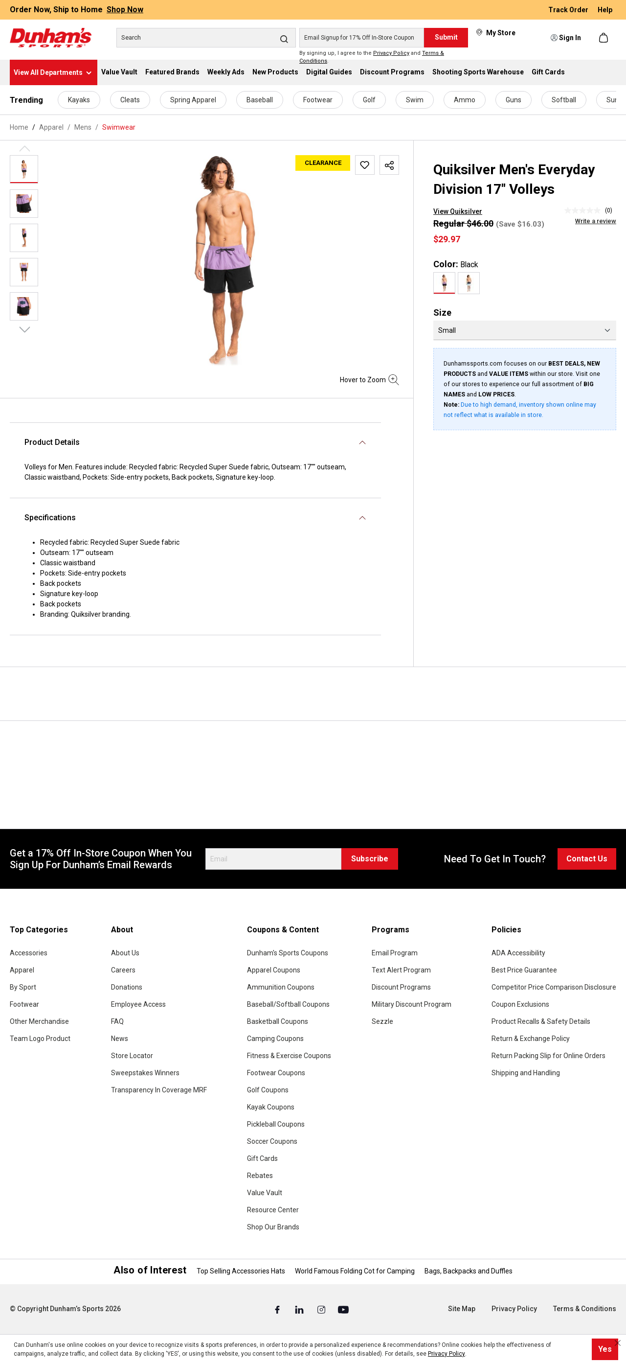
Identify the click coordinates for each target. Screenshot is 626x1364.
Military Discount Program (411, 1004)
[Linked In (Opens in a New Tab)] (300, 1309)
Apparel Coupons (273, 970)
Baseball (259, 100)
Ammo (464, 100)
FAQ (117, 1021)
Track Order (569, 10)
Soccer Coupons (272, 1141)
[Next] (25, 329)
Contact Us (586, 858)
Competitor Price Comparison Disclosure (554, 987)
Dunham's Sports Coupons (287, 953)
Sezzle (382, 1021)
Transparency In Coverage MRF (159, 1090)
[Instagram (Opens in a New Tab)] (322, 1309)
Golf (369, 100)
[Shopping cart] (604, 37)
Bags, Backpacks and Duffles (469, 1271)
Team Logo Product (40, 1038)
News (119, 1038)
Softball (564, 100)
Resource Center (273, 1210)
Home (19, 127)
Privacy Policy (391, 53)
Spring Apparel (193, 100)
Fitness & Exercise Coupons (289, 1056)
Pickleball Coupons (276, 1124)
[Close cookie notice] (617, 1343)
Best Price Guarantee (524, 970)
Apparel (22, 970)
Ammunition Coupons (280, 987)
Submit (446, 37)
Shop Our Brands (273, 1227)
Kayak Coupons (270, 1107)
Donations (126, 987)
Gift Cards (262, 1158)
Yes (605, 1349)
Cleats (130, 100)
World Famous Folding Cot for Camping (355, 1271)
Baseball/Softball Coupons (288, 1004)
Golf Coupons (268, 1090)
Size (442, 312)
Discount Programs (401, 987)
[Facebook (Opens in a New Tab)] (278, 1309)
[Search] (206, 37)
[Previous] (25, 147)
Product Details (52, 442)
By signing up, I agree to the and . (371, 57)
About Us (125, 953)
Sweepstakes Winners (145, 1073)
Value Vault (264, 1193)
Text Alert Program (401, 970)
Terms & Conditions (584, 1309)
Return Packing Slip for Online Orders (548, 1056)
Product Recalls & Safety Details (541, 1021)
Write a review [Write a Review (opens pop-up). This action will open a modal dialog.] (595, 221)
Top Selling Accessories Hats (241, 1271)
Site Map (461, 1309)
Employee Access (138, 1004)
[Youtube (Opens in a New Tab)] (343, 1309)
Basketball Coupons (277, 1021)
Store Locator (132, 1056)
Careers (123, 970)
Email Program (395, 953)
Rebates (260, 1175)
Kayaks (79, 100)
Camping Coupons (275, 1038)
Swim (415, 100)
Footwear (318, 100)
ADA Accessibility (518, 953)
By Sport (23, 987)
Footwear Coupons (276, 1073)
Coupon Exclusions (520, 1004)
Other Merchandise (39, 1021)
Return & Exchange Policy (531, 1038)
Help (605, 10)
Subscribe (369, 858)
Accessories (28, 953)
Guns (513, 100)
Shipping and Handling (526, 1073)
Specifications (50, 517)
